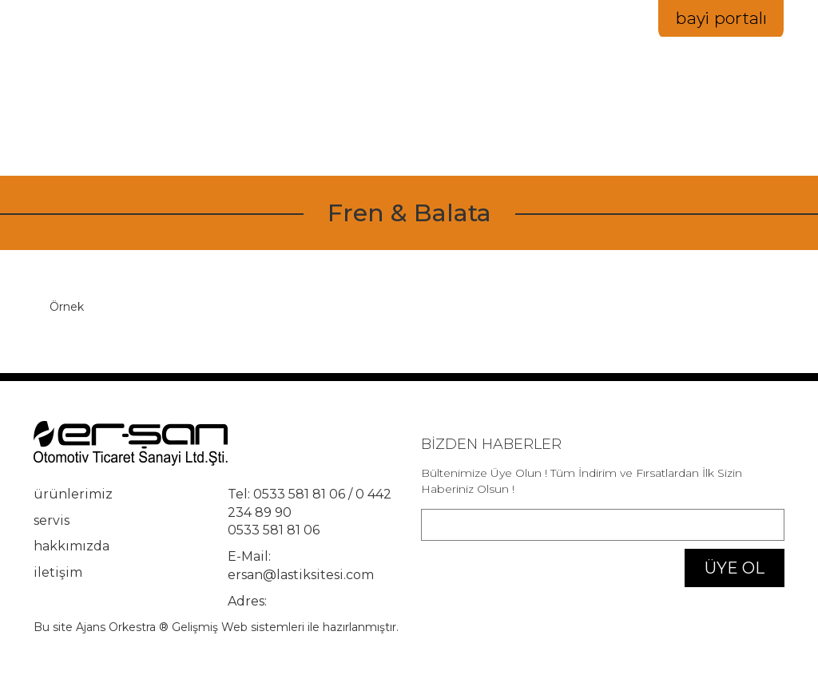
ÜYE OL (734, 568)
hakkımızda (554, 105)
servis (51, 520)
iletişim (720, 105)
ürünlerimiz (73, 494)
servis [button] (645, 105)
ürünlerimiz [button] (441, 105)
